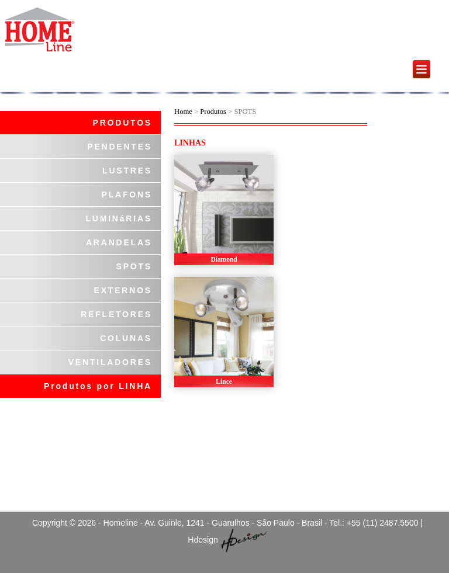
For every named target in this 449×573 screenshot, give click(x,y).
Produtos (214, 111)
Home (183, 111)
